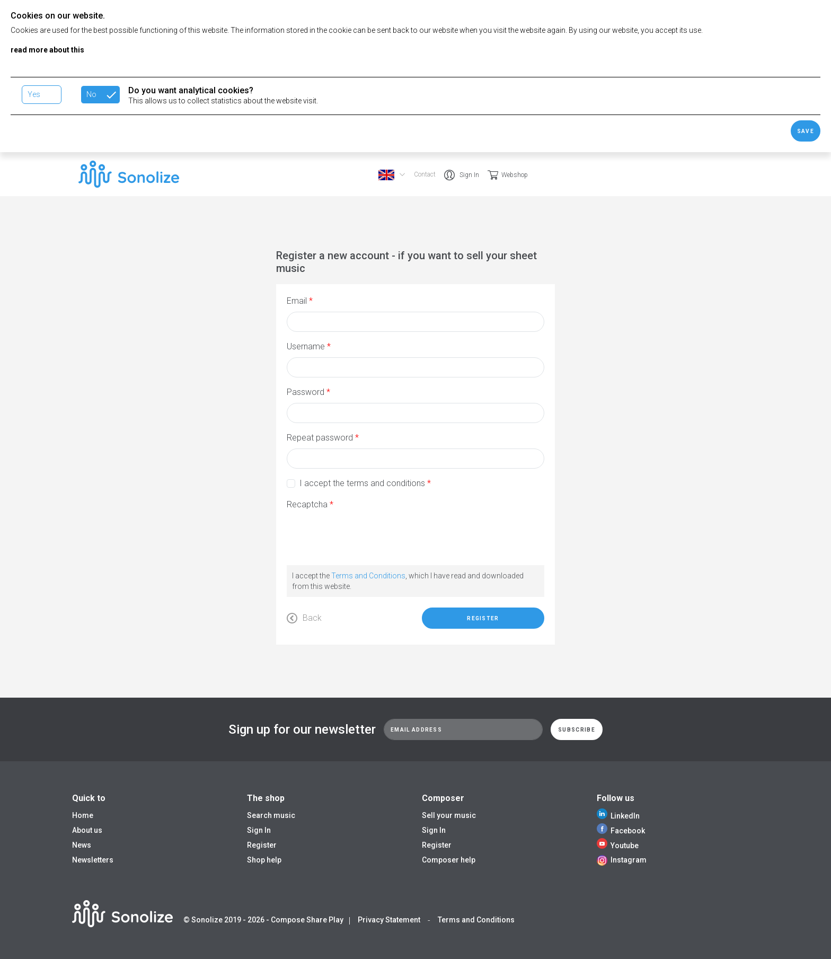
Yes (34, 94)
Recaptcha (307, 504)
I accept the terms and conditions (362, 483)
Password (305, 392)
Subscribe (576, 730)
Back (304, 618)
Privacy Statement (389, 920)
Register (483, 618)
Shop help (264, 860)
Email (297, 301)
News (81, 845)
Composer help (448, 860)
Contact (425, 174)
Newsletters (92, 860)
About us (87, 830)
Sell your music (449, 815)
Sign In (469, 175)
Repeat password (320, 438)
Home (82, 815)
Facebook (621, 830)
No (91, 94)
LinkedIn (618, 816)
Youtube (618, 845)
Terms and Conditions (368, 575)
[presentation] (367, 536)
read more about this (47, 50)
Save (805, 131)
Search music (271, 815)
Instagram (622, 860)
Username (306, 346)
